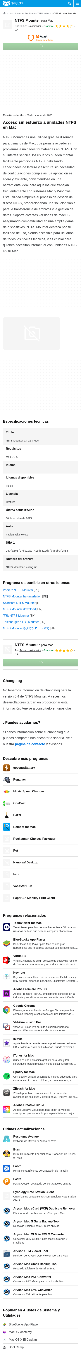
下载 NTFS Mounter (16, 615)
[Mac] (11, 13)
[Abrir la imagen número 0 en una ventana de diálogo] (31, 333)
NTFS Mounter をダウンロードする (26, 628)
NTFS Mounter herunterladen (22, 596)
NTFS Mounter (34, 20)
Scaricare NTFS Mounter (19, 602)
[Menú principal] (77, 3)
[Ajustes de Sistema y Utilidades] (33, 13)
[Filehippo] (13, 3)
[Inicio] (4, 13)
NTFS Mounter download (19, 609)
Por (28, 26)
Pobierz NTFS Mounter (18, 590)
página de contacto (30, 744)
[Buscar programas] (69, 3)
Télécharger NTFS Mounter (21, 622)
